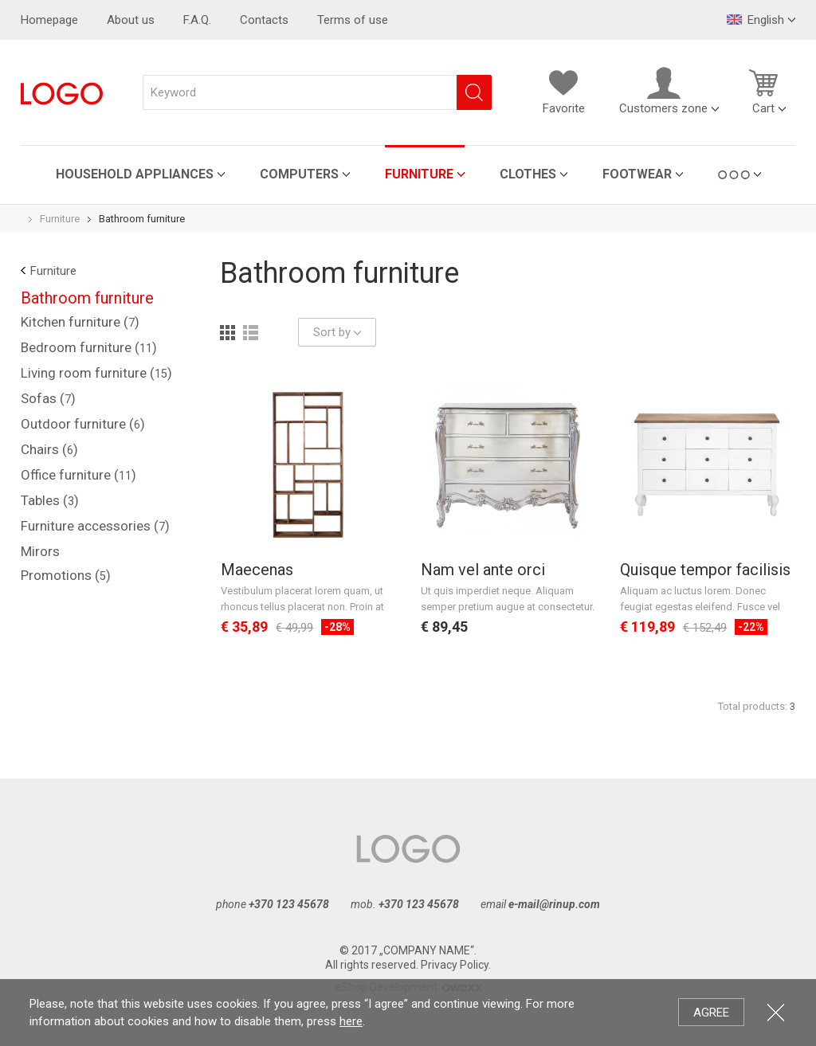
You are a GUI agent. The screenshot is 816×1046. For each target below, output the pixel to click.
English (755, 20)
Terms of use (352, 20)
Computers (299, 174)
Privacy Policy (454, 964)
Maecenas (257, 569)
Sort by (337, 332)
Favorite (563, 91)
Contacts (264, 20)
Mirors (40, 551)
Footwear (637, 174)
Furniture (419, 174)
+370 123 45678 (289, 904)
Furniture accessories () (95, 526)
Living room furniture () (96, 373)
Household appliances (135, 174)
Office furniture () (78, 475)
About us (131, 20)
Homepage (49, 20)
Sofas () (48, 398)
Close (776, 1012)
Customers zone (663, 91)
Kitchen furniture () (80, 322)
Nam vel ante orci (483, 569)
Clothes (528, 174)
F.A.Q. (197, 20)
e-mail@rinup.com (554, 904)
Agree (711, 1012)
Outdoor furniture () (83, 424)
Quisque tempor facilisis (705, 569)
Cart (763, 91)
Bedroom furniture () (89, 347)
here (351, 1021)
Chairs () (49, 449)
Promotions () (66, 575)
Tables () (50, 500)
